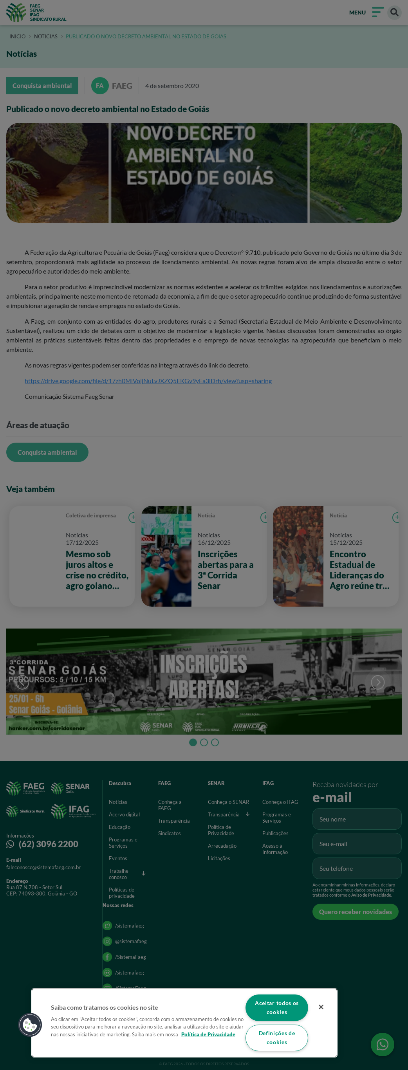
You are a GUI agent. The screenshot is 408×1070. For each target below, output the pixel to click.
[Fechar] (321, 1007)
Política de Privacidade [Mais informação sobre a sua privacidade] (208, 1034)
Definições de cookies (276, 1038)
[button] (30, 1024)
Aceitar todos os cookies (277, 1007)
